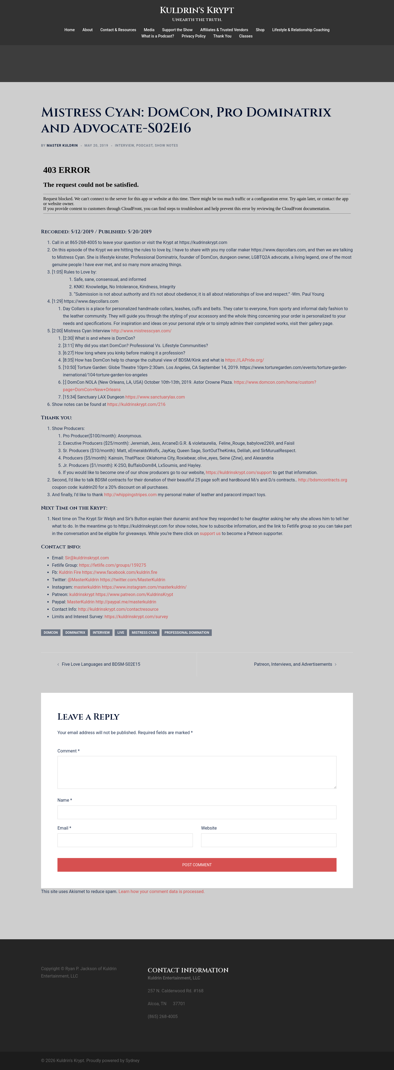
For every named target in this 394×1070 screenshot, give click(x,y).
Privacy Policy (194, 36)
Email (64, 828)
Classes (246, 36)
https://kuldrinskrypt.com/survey (136, 616)
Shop (260, 30)
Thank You (222, 36)
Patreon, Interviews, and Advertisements (293, 664)
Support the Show (177, 30)
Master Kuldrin (62, 145)
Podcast (144, 145)
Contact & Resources (118, 30)
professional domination (186, 633)
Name (64, 800)
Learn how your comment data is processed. (161, 891)
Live (120, 633)
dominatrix (75, 633)
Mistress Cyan (144, 633)
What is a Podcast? (157, 36)
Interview (124, 145)
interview (101, 633)
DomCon (51, 633)
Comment (68, 751)
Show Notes (166, 145)
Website (209, 828)
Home (70, 30)
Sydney (133, 1060)
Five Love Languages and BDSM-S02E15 (101, 664)
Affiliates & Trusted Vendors (224, 30)
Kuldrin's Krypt (197, 10)
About (87, 30)
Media (149, 30)
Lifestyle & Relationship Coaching (300, 30)
